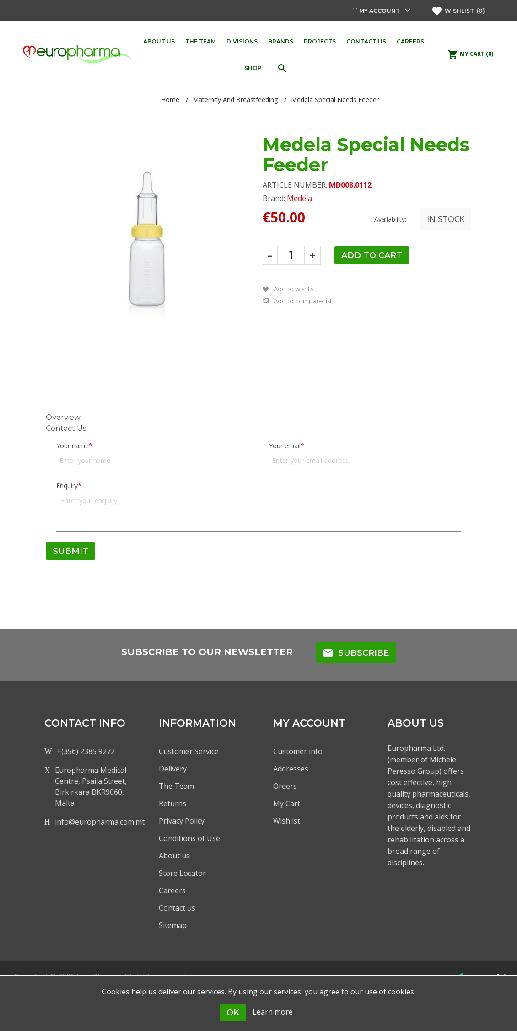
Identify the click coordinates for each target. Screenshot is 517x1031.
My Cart (286, 803)
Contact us (177, 908)
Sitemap (173, 925)
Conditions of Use (189, 838)
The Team (176, 786)
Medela (299, 198)
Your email (285, 445)
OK (232, 1013)
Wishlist (286, 821)
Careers (172, 890)
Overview (63, 417)
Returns (172, 803)
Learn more (273, 1012)
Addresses (290, 769)
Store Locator (182, 873)
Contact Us (66, 428)
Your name (72, 445)
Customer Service (189, 751)
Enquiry (67, 485)
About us (174, 856)
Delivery (173, 769)
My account (379, 10)
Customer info (298, 751)
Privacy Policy (182, 821)
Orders (285, 786)
